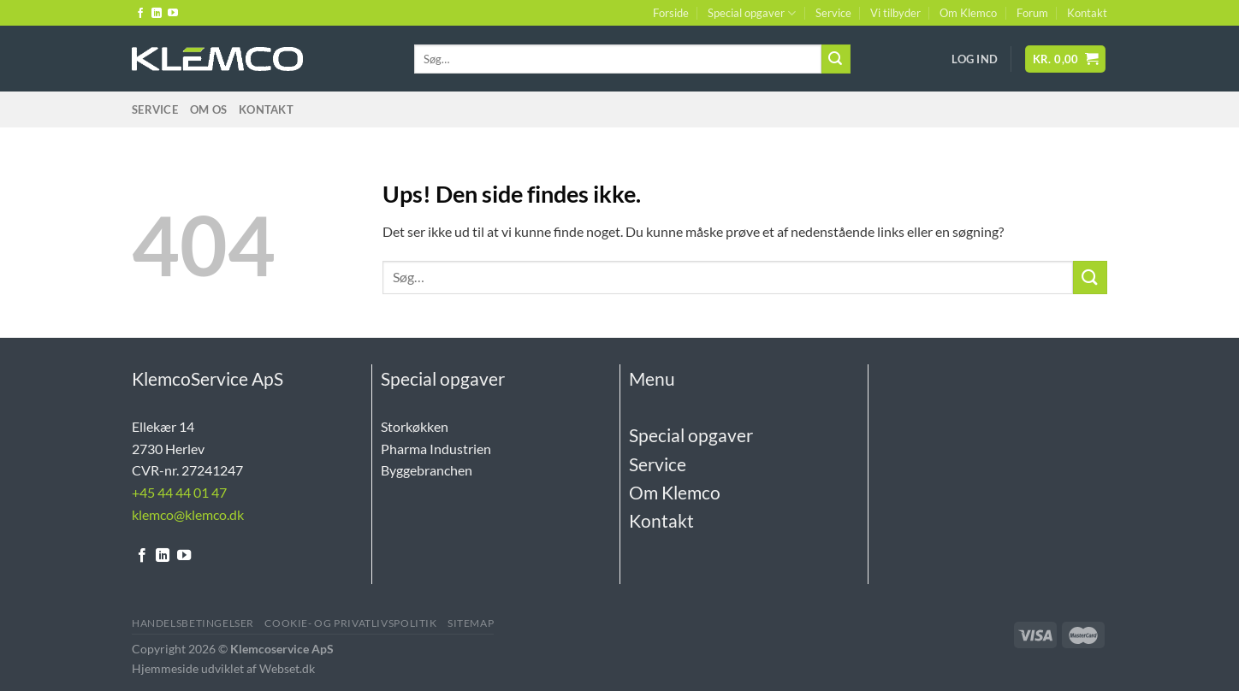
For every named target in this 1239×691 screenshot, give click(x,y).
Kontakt (1087, 13)
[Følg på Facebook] (140, 14)
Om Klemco (968, 13)
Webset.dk (287, 668)
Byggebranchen (426, 470)
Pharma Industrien (436, 448)
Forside (671, 13)
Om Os (208, 109)
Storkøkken (414, 426)
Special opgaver (752, 13)
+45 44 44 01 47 (179, 492)
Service (833, 13)
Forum (1032, 13)
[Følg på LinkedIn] (156, 14)
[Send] (836, 59)
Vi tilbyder (895, 13)
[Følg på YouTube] (173, 14)
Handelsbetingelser (193, 623)
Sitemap (471, 623)
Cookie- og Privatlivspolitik (350, 623)
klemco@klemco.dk (188, 514)
